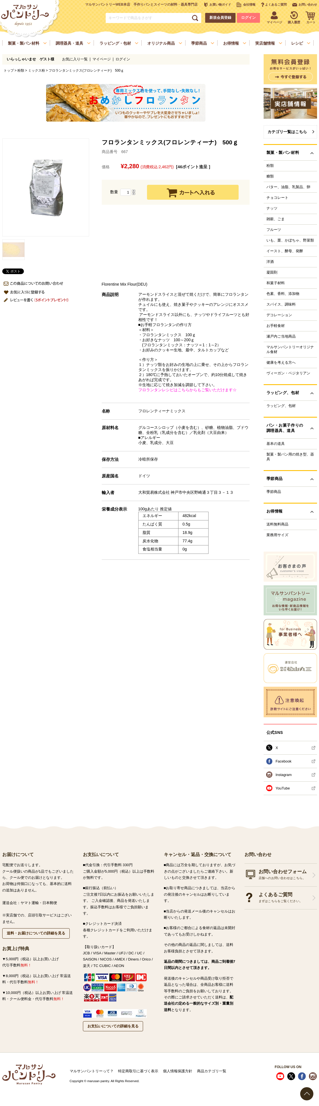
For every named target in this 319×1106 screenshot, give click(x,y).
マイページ (101, 59)
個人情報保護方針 (177, 1071)
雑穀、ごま (275, 219)
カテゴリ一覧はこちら (287, 132)
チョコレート (277, 198)
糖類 (270, 176)
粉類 (20, 70)
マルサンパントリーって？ (92, 1071)
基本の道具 (275, 444)
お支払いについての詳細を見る (113, 1026)
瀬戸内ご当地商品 (281, 336)
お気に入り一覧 (75, 59)
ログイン (248, 18)
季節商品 (273, 492)
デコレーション (279, 315)
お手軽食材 (275, 326)
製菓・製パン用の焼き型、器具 (290, 456)
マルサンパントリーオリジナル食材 (290, 349)
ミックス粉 (36, 70)
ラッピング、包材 (281, 406)
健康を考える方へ (281, 363)
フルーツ (273, 230)
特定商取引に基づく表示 (138, 1071)
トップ (9, 70)
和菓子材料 (275, 283)
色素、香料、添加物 (282, 294)
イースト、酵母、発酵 (284, 251)
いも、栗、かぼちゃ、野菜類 (290, 240)
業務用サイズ (277, 535)
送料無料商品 (277, 524)
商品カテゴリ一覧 (211, 1071)
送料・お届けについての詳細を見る (36, 933)
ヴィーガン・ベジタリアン (288, 373)
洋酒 (270, 262)
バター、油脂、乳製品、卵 (288, 187)
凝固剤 (271, 272)
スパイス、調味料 (281, 304)
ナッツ (271, 208)
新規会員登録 (220, 18)
